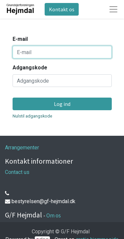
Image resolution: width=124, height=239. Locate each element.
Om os (53, 215)
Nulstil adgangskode (32, 116)
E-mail (20, 39)
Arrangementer (22, 147)
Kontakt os (61, 9)
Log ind (62, 104)
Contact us (17, 172)
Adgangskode (30, 67)
